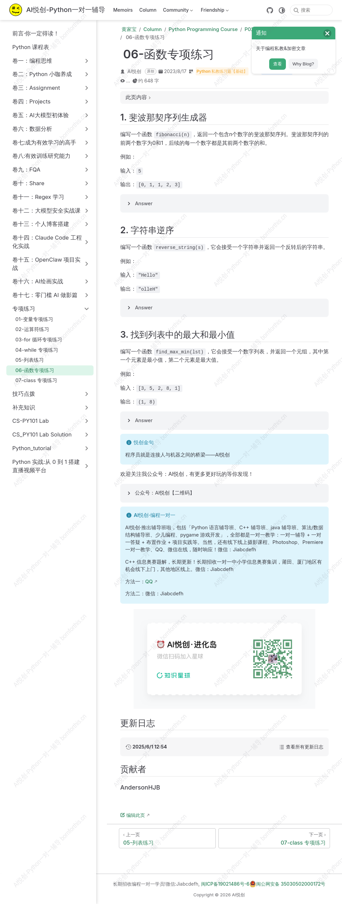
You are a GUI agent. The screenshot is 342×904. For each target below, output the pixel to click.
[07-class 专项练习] (274, 838)
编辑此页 (132, 815)
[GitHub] (270, 10)
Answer (144, 204)
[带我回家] (57, 10)
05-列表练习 (26, 360)
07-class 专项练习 (33, 380)
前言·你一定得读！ (32, 33)
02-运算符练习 (29, 329)
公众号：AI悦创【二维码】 (165, 493)
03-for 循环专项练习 (35, 339)
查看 (277, 63)
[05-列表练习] (167, 838)
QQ (149, 582)
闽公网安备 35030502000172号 (287, 884)
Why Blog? (303, 63)
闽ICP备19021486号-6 (225, 884)
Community (177, 11)
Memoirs (123, 10)
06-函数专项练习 (31, 370)
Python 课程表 (27, 46)
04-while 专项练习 (33, 350)
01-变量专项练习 (31, 319)
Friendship (214, 11)
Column (148, 10)
